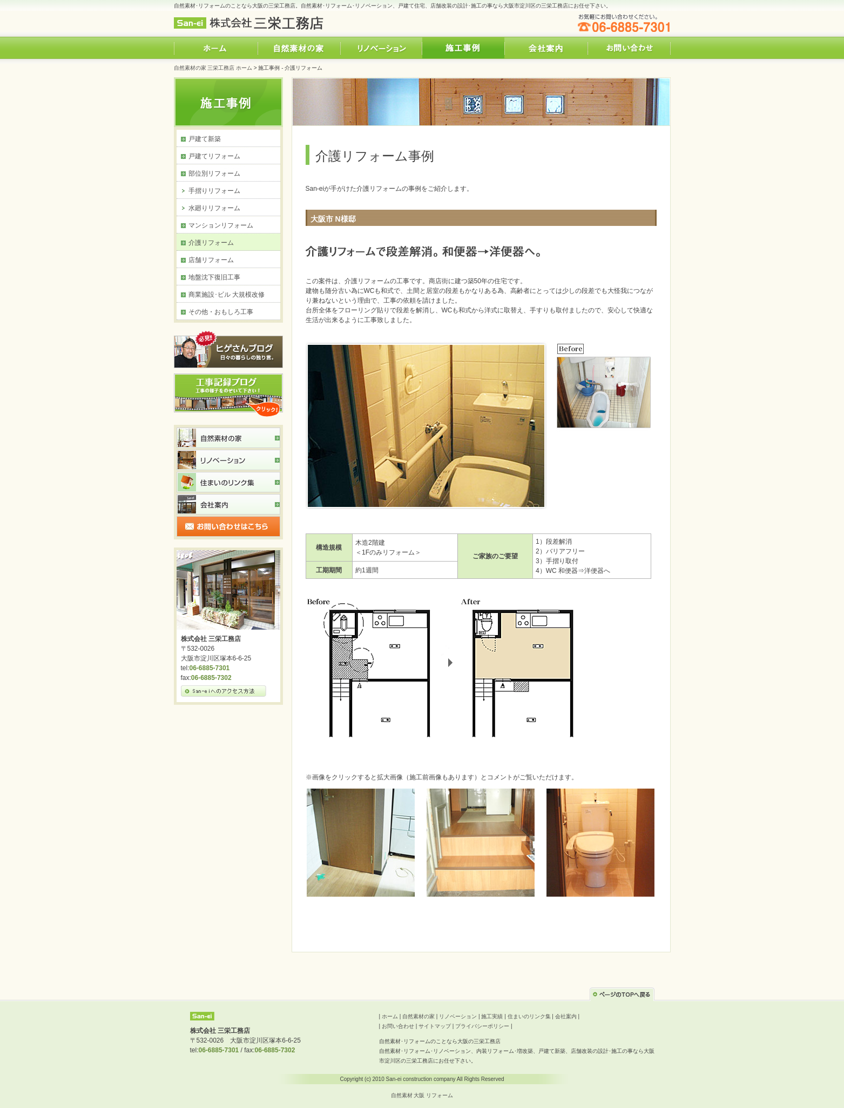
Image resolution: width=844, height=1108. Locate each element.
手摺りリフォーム (214, 191)
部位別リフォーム (214, 173)
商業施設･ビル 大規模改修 (226, 294)
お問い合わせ (398, 1026)
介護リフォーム (211, 242)
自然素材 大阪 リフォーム (422, 1095)
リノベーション (458, 1016)
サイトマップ (434, 1026)
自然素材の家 (418, 1016)
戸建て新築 (204, 139)
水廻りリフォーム (214, 208)
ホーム (390, 1016)
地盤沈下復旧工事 (214, 277)
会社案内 (566, 1016)
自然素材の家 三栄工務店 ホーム (213, 68)
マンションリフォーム (220, 225)
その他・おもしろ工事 (220, 312)
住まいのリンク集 (529, 1016)
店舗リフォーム (211, 260)
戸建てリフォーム (214, 156)
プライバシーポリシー (482, 1026)
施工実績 (492, 1016)
